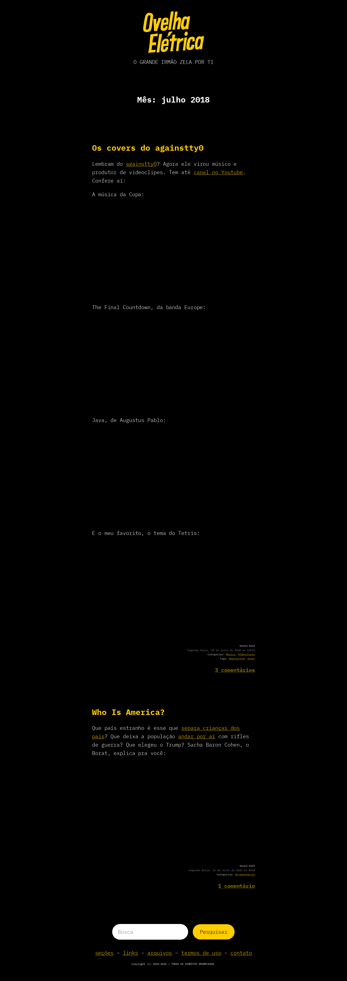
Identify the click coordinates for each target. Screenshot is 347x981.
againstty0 (141, 163)
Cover (251, 658)
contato (241, 952)
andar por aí (196, 736)
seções (104, 952)
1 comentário (236, 885)
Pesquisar (213, 931)
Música (230, 654)
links (130, 952)
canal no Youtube (218, 172)
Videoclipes (246, 654)
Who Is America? (128, 712)
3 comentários (235, 670)
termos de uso (201, 952)
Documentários (245, 874)
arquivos (159, 952)
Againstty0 (236, 658)
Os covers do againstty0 (148, 148)
